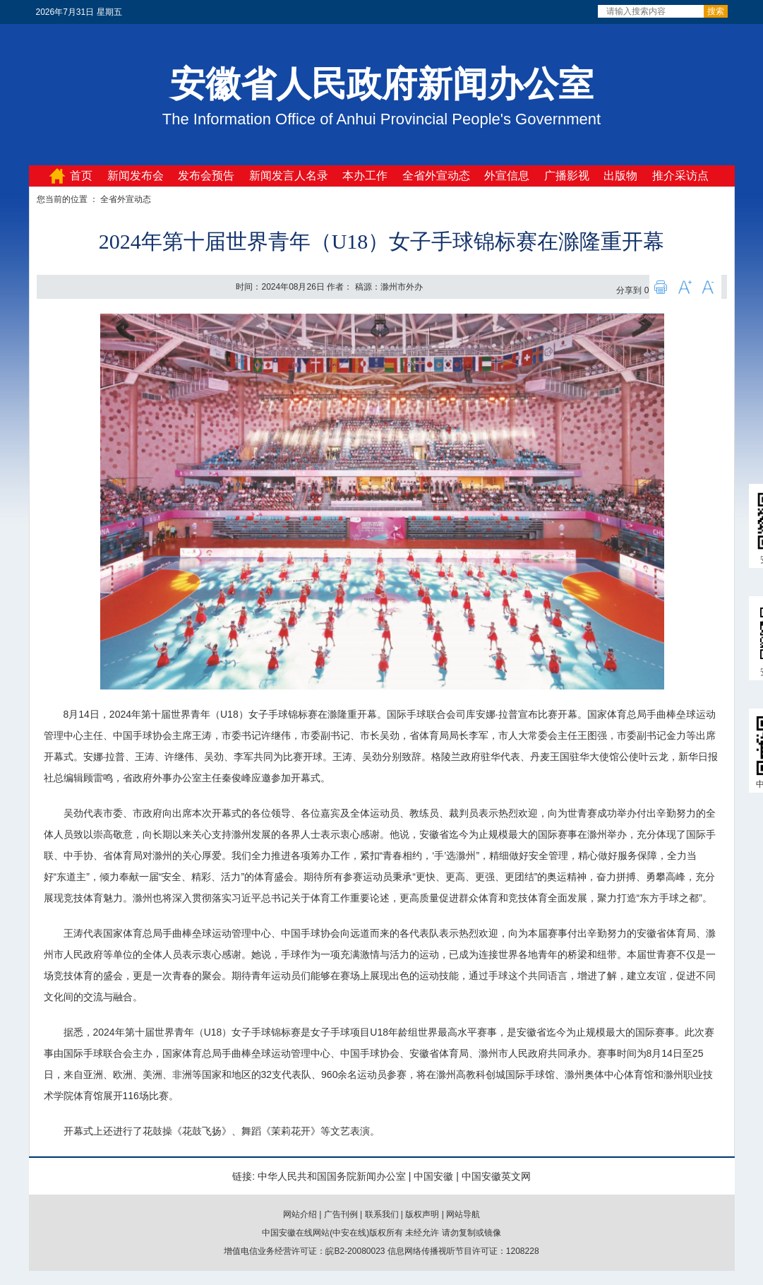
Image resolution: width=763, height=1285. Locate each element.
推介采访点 (680, 176)
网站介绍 (300, 1214)
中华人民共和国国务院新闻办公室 (332, 1176)
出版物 (620, 176)
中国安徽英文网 (496, 1176)
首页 (81, 176)
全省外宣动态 (436, 176)
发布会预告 (206, 176)
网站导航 (463, 1214)
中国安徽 (433, 1176)
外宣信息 (506, 176)
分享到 (629, 290)
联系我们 (382, 1214)
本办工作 (364, 176)
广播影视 (566, 176)
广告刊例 (341, 1214)
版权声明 (422, 1214)
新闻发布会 (135, 176)
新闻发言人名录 (288, 176)
